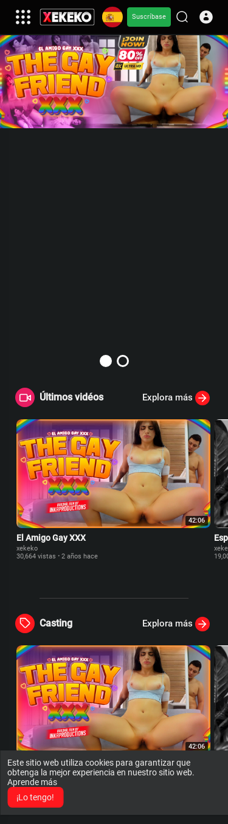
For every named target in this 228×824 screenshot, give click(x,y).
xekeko (27, 548)
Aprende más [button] (32, 782)
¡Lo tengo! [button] (35, 797)
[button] (206, 17)
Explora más (176, 398)
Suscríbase (149, 17)
